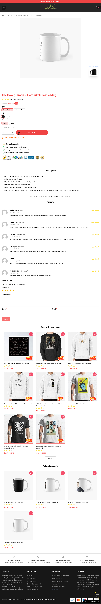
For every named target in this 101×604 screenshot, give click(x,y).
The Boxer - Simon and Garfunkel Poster (16, 364)
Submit (6, 319)
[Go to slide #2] (56, 82)
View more (50, 458)
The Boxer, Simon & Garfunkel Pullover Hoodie (18, 404)
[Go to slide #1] (45, 82)
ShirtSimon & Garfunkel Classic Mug (47, 502)
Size (3, 120)
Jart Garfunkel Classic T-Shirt (77, 404)
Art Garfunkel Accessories (17, 16)
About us (30, 575)
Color (3, 113)
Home (4, 16)
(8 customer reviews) (16, 99)
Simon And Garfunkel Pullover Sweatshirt (48, 364)
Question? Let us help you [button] (92, 601)
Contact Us (55, 584)
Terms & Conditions (33, 578)
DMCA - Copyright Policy (34, 584)
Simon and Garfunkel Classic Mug (78, 502)
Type (3, 107)
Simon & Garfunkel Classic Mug (13, 502)
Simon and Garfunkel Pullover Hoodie (79, 364)
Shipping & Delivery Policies (60, 575)
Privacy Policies (32, 581)
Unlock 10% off (97, 595)
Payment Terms (57, 578)
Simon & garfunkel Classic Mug (13, 543)
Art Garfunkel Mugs (35, 16)
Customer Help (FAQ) (58, 587)
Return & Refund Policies (60, 581)
